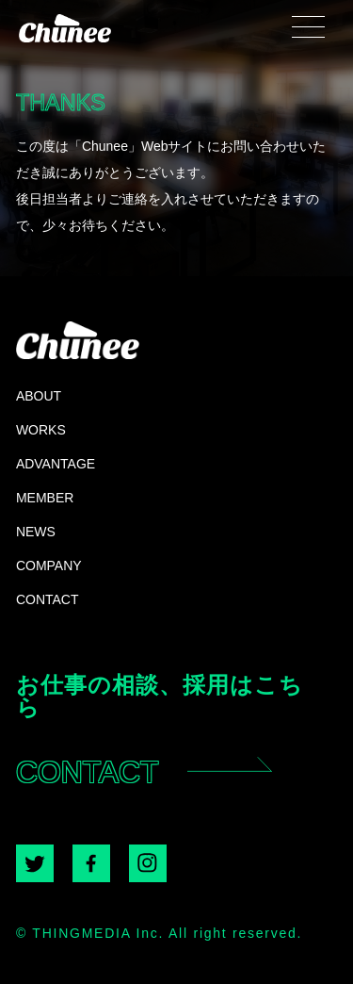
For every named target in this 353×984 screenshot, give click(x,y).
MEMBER (44, 497)
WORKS (41, 429)
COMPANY (49, 565)
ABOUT (38, 395)
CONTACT (47, 599)
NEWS (36, 531)
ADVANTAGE (55, 463)
